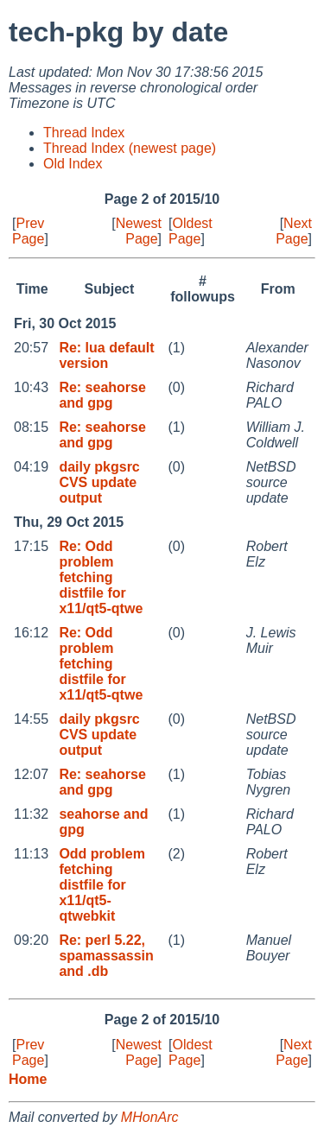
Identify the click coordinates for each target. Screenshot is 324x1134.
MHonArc (150, 1117)
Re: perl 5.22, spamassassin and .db (106, 956)
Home (28, 1079)
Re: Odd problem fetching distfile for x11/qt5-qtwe (101, 577)
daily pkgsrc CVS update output (99, 482)
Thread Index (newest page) (129, 148)
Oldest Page (190, 231)
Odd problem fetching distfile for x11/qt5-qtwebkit (102, 884)
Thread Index (83, 132)
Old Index (72, 163)
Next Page (294, 231)
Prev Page (28, 231)
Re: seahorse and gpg (102, 395)
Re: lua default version (106, 355)
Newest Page (139, 231)
